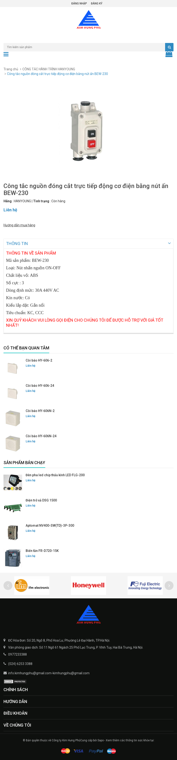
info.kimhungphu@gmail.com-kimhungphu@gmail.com (49, 673)
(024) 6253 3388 (20, 663)
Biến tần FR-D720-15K (42, 550)
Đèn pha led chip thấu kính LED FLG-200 (55, 474)
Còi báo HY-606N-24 (41, 435)
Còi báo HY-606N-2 (40, 410)
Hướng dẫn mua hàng (19, 225)
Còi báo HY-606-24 (40, 385)
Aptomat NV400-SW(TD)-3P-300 (50, 525)
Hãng (7, 201)
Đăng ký (96, 3)
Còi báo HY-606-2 (39, 360)
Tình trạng (41, 201)
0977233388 (17, 654)
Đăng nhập (79, 3)
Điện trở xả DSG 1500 (41, 500)
